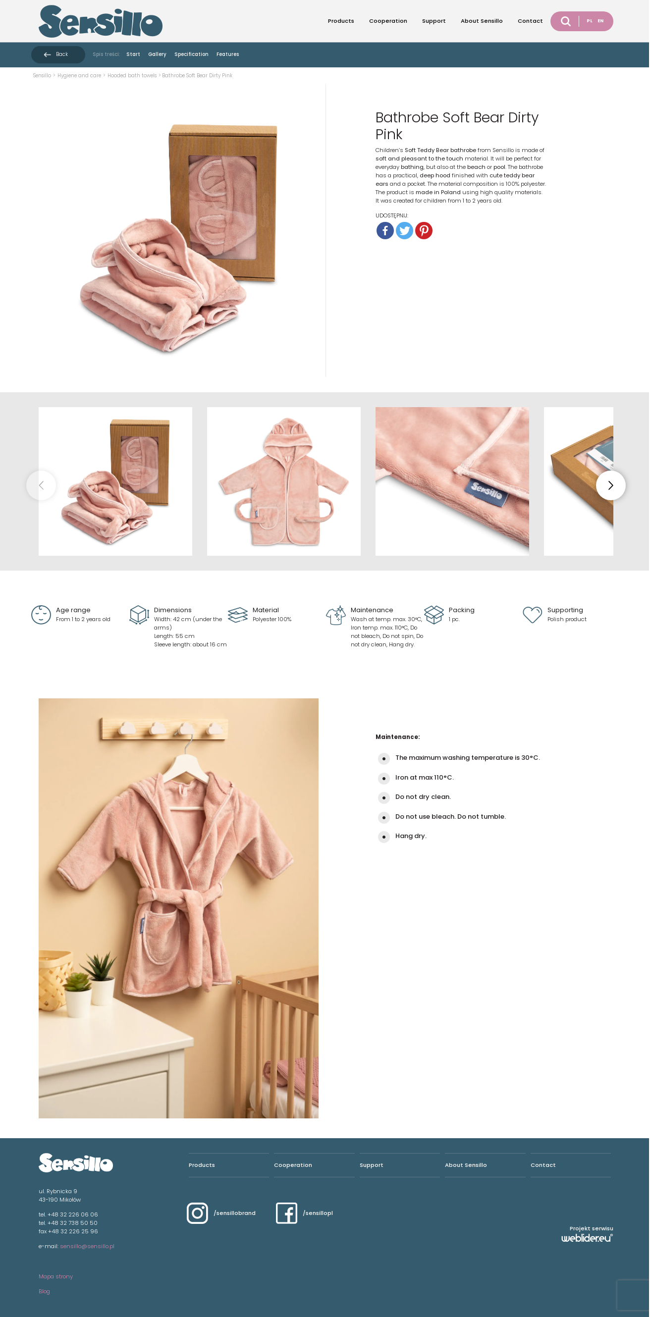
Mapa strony (56, 1276)
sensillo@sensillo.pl (87, 1246)
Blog (44, 1291)
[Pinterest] (424, 230)
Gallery (157, 54)
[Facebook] (385, 230)
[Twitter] (404, 230)
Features (228, 54)
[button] (611, 485)
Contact (530, 21)
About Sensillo (482, 21)
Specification (191, 54)
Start (133, 54)
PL (590, 21)
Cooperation (388, 21)
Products (341, 21)
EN (600, 21)
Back (62, 54)
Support (434, 21)
